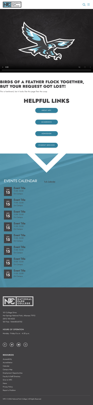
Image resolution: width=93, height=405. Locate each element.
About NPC (46, 110)
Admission (46, 133)
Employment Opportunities (12, 373)
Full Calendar (49, 181)
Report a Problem (9, 390)
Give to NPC (7, 380)
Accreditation (7, 362)
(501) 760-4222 (9, 318)
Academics (46, 122)
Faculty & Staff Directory (11, 376)
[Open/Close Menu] (88, 4)
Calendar (6, 366)
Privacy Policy (8, 387)
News (5, 383)
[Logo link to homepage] (12, 7)
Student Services (46, 145)
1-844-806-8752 (16, 321)
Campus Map (7, 369)
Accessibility (7, 359)
